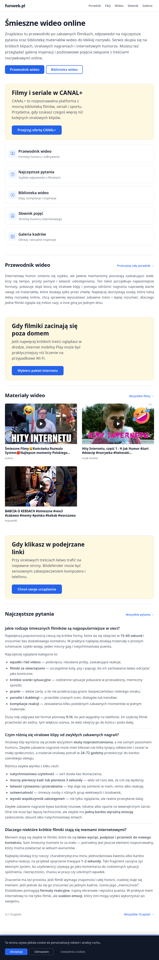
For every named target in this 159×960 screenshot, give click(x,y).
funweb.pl (15, 5)
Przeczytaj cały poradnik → (135, 266)
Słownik (133, 6)
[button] (41, 424)
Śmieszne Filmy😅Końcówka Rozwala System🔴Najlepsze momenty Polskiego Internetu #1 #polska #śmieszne (36, 452)
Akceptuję (16, 951)
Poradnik (95, 6)
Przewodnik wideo (24, 69)
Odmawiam (41, 951)
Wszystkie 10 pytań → (139, 914)
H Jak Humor (90, 458)
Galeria (147, 6)
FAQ (108, 6)
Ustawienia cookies (72, 951)
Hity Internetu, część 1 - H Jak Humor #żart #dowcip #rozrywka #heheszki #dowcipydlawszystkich (115, 452)
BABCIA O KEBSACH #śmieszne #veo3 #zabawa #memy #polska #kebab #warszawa (40, 513)
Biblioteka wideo (64, 69)
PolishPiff (11, 521)
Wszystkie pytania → (140, 614)
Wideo (119, 6)
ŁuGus (9, 458)
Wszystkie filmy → (141, 396)
